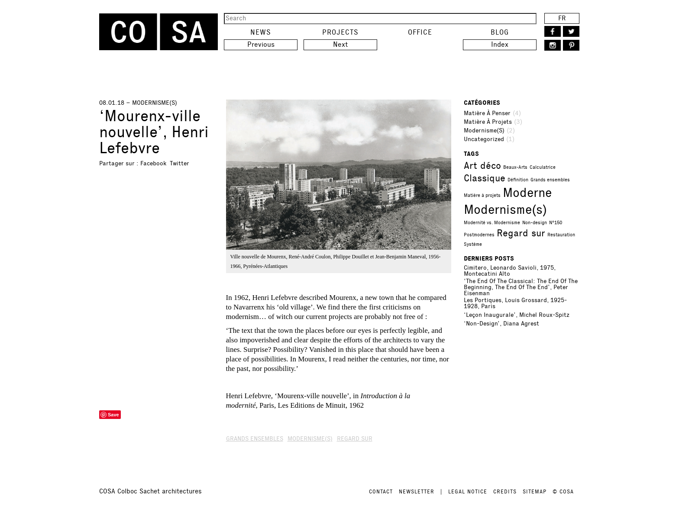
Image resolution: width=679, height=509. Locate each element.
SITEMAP (534, 492)
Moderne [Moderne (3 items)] (527, 192)
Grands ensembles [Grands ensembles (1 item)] (550, 180)
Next (340, 44)
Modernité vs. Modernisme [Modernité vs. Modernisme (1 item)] (492, 223)
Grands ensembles (254, 438)
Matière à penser (487, 113)
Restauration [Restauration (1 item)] (561, 235)
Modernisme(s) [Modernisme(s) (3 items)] (505, 209)
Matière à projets (488, 122)
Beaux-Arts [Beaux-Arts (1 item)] (515, 167)
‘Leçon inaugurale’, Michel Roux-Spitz (516, 315)
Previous (261, 44)
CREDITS (505, 492)
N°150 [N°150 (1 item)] (555, 223)
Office (420, 32)
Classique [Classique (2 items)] (484, 178)
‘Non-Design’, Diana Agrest (501, 324)
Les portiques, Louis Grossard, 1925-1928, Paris (515, 303)
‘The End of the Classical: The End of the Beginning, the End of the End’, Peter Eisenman (521, 287)
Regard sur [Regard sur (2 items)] (521, 233)
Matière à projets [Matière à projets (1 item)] (482, 195)
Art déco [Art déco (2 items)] (482, 165)
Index (499, 44)
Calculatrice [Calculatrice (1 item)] (543, 167)
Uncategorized (484, 139)
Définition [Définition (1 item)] (518, 180)
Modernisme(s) (484, 131)
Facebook (153, 163)
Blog (500, 32)
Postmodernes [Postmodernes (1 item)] (479, 235)
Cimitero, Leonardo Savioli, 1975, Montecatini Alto (510, 271)
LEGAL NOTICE (467, 492)
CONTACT (381, 492)
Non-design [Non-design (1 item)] (534, 223)
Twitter (179, 163)
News (260, 32)
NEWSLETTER (416, 492)
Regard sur (354, 438)
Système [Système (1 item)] (473, 244)
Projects (340, 32)
